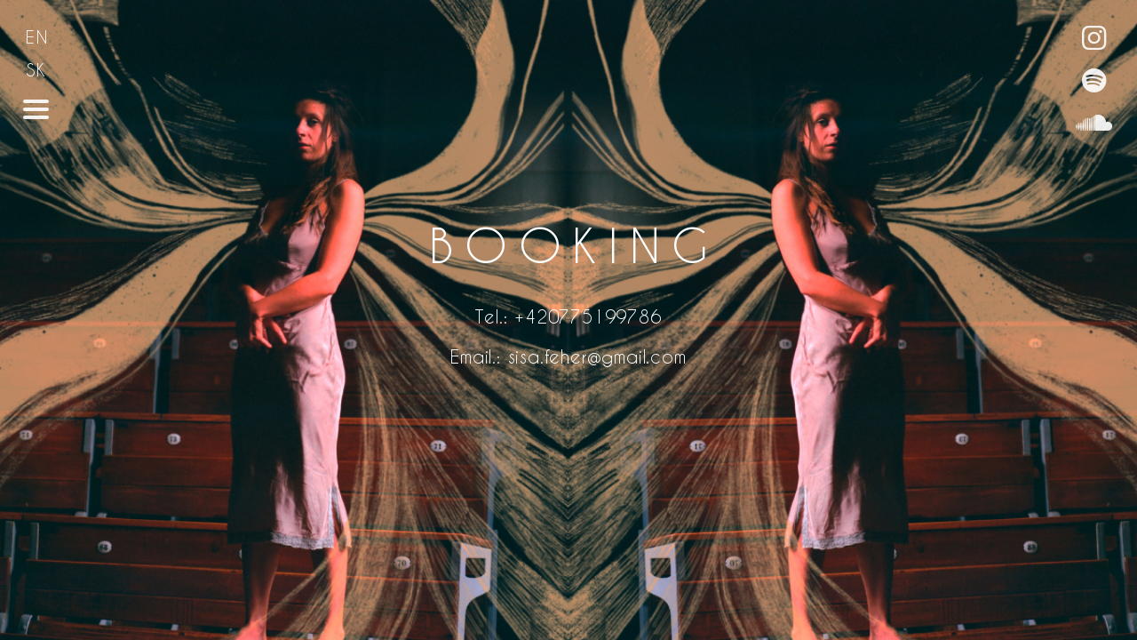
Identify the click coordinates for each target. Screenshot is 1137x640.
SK (36, 70)
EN (37, 37)
